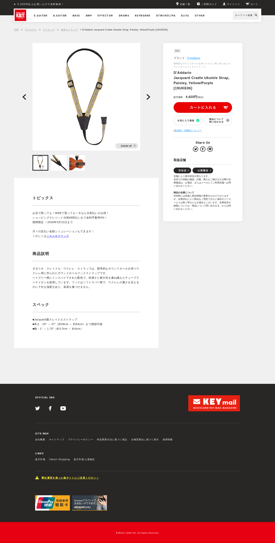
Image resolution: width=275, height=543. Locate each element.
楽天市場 (40, 459)
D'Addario (194, 58)
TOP (16, 29)
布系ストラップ (69, 29)
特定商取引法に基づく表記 (112, 439)
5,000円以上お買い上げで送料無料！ (41, 4)
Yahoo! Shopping (59, 459)
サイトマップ (56, 439)
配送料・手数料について (187, 130)
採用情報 (168, 439)
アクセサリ (31, 29)
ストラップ (49, 29)
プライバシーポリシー (80, 439)
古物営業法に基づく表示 (145, 439)
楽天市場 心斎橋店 (84, 459)
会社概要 (40, 439)
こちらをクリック (58, 235)
